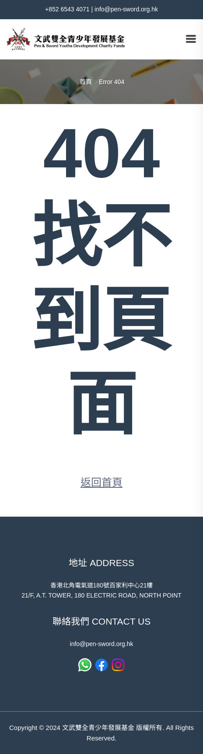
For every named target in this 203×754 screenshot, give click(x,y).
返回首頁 (101, 482)
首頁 (86, 81)
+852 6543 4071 (67, 9)
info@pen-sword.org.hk (126, 9)
